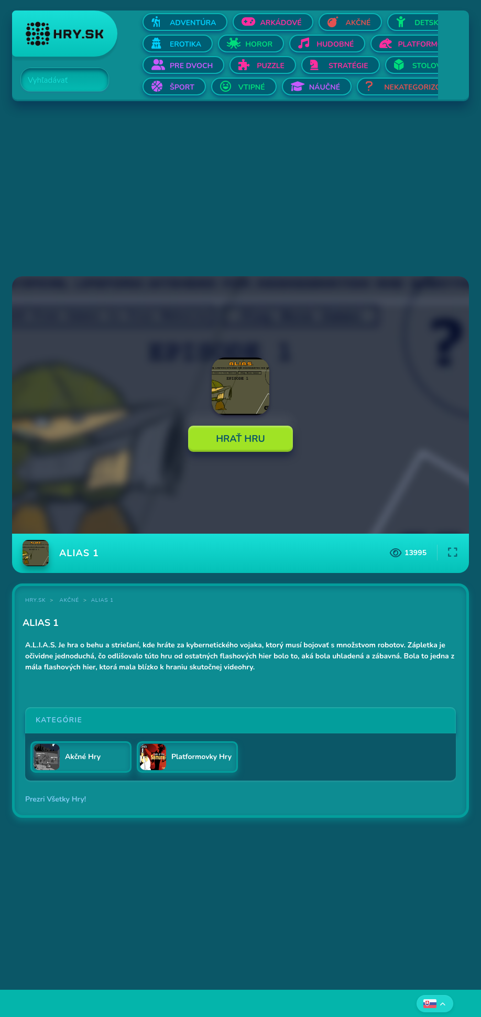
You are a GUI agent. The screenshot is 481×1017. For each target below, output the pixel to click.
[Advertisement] (240, 189)
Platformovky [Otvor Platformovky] (427, 44)
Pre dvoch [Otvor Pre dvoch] (191, 66)
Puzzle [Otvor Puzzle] (271, 66)
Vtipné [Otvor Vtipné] (251, 87)
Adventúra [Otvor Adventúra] (193, 23)
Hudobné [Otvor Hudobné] (335, 44)
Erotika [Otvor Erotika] (185, 44)
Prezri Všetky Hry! (55, 799)
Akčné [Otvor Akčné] (358, 23)
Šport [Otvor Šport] (182, 87)
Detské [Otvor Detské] (428, 23)
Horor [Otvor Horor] (258, 44)
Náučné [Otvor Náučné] (325, 87)
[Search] (58, 80)
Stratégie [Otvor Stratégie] (348, 66)
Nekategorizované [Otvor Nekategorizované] (422, 87)
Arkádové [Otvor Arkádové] (280, 23)
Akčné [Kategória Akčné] (69, 600)
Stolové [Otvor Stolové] (429, 66)
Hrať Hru (240, 438)
